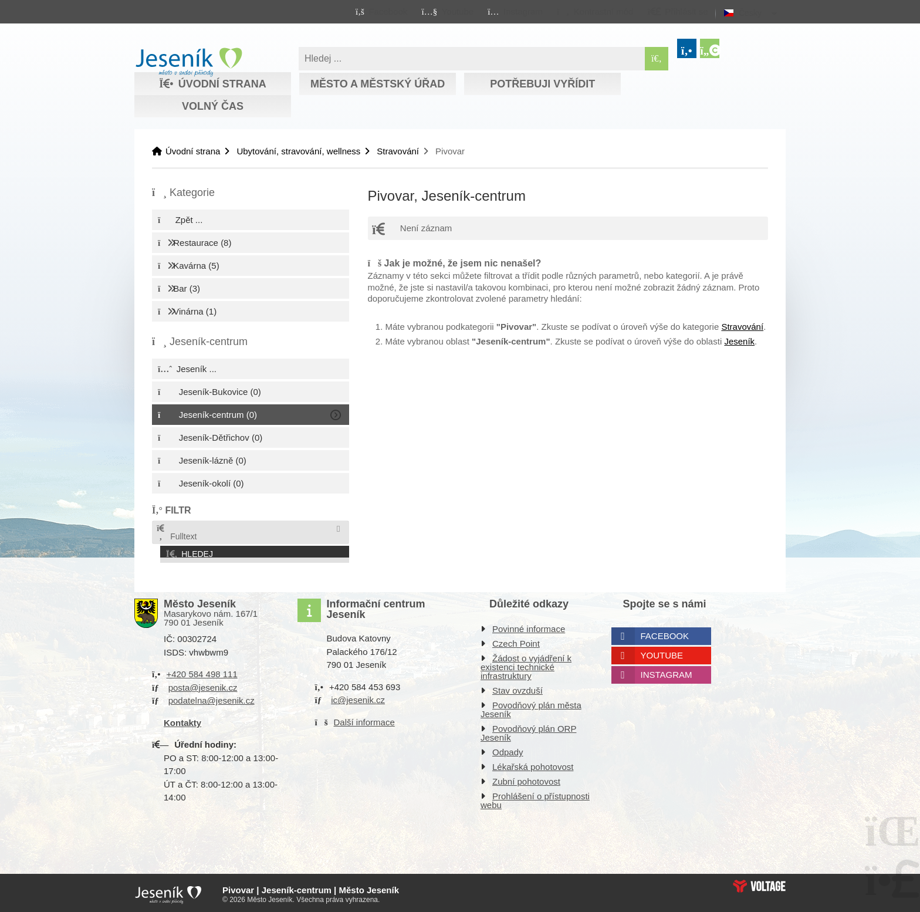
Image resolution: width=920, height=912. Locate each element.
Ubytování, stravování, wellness (298, 151)
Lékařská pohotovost (532, 764)
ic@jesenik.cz (358, 697)
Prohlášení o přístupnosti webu (535, 798)
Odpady (507, 750)
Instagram (666, 672)
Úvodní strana (188, 62)
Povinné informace (528, 626)
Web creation (759, 883)
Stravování (398, 151)
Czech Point (516, 641)
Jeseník (739, 341)
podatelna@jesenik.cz (211, 698)
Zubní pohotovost (526, 779)
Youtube (662, 653)
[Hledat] (656, 58)
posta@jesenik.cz (203, 685)
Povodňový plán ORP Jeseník (528, 730)
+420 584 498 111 (201, 672)
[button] (594, 11)
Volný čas (212, 106)
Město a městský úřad (377, 84)
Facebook (665, 634)
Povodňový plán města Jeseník (531, 707)
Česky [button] (750, 13)
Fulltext (176, 532)
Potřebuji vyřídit (542, 84)
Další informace (364, 719)
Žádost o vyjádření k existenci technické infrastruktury (526, 664)
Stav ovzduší (517, 688)
